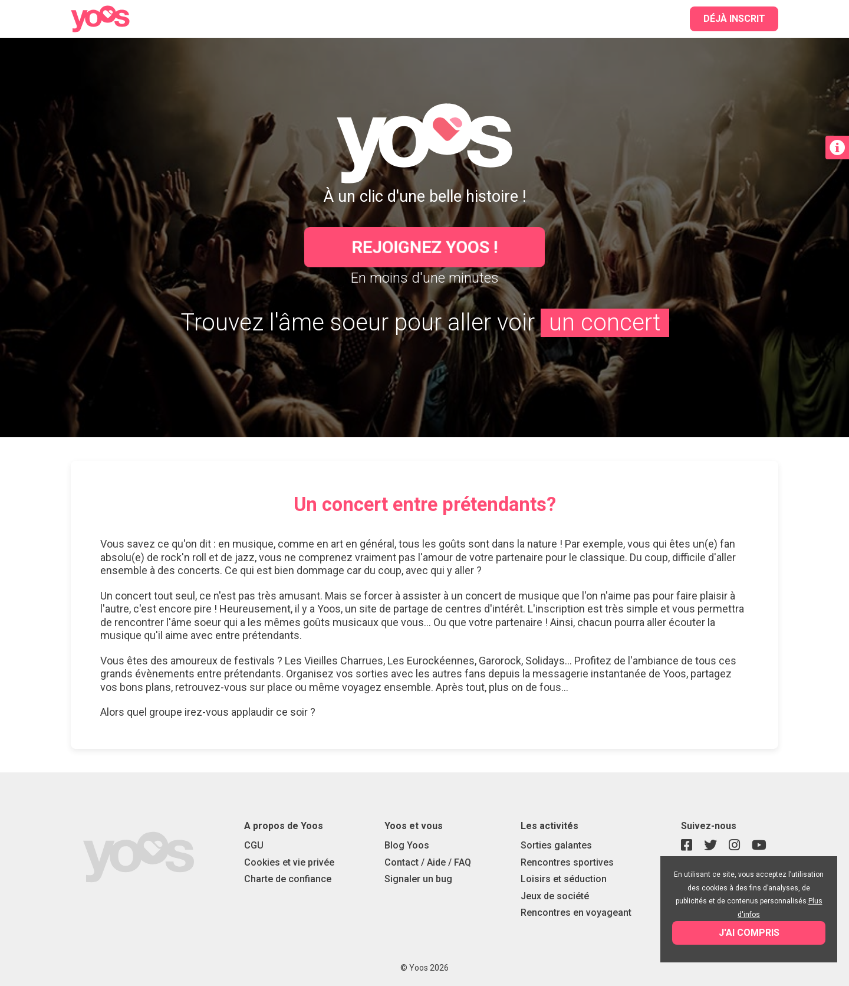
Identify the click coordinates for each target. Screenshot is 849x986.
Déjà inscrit (734, 18)
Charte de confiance (287, 879)
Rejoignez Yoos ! (424, 247)
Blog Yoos (406, 845)
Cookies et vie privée (289, 862)
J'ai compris (749, 932)
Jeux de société (555, 896)
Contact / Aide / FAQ (427, 862)
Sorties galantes (556, 845)
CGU (254, 845)
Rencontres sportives (567, 862)
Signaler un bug (418, 879)
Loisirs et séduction (564, 879)
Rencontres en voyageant (576, 912)
